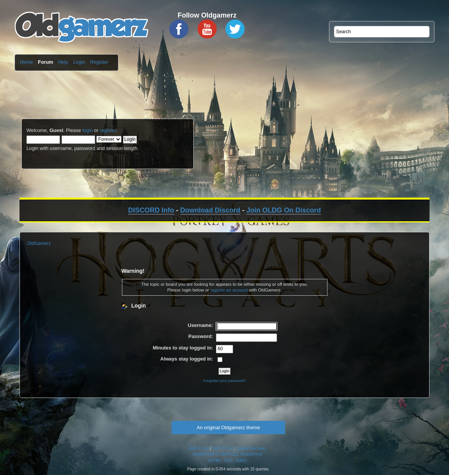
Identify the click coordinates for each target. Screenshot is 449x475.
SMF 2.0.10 (199, 448)
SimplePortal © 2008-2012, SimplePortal (227, 454)
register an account (229, 290)
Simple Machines (251, 448)
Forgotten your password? (224, 380)
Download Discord (210, 210)
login (87, 130)
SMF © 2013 (223, 448)
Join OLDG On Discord (283, 210)
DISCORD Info (151, 210)
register (108, 130)
